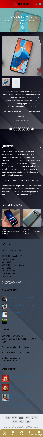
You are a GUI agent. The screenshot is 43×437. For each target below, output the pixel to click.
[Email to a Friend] (23, 129)
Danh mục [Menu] (4, 433)
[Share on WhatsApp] (11, 129)
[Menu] (3, 4)
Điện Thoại (25, 21)
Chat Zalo (30, 433)
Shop (15, 21)
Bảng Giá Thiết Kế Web (21, 426)
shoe (24, 124)
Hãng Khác (24, 120)
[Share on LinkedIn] (32, 129)
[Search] (36, 4)
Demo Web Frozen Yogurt (19, 313)
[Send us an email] (16, 282)
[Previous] (1, 223)
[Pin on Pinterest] (28, 129)
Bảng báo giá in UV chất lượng (21, 297)
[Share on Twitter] (19, 129)
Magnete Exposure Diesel (11, 231)
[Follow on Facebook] (4, 282)
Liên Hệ (13, 433)
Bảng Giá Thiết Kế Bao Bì (14, 428)
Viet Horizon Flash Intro (18, 320)
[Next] (41, 223)
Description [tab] (8, 146)
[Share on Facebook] (15, 129)
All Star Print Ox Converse (32, 231)
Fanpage (21, 433)
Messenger (38, 433)
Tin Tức (29, 428)
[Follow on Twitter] (12, 282)
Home (7, 21)
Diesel (19, 124)
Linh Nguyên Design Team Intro (21, 305)
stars (27, 124)
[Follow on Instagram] (8, 282)
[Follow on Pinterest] (20, 282)
